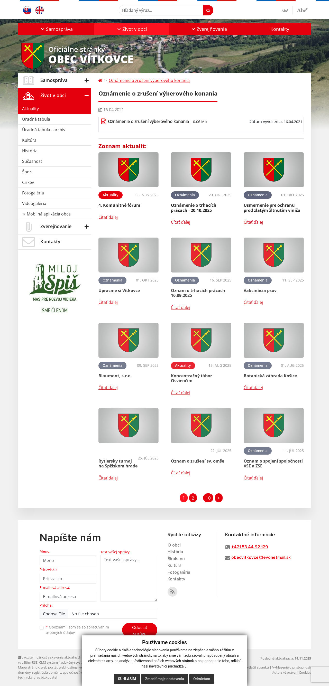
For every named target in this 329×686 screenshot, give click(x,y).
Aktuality (30, 108)
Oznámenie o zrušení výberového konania (149, 80)
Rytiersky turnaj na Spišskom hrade (118, 463)
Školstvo (176, 559)
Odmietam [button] (201, 679)
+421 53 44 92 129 (249, 547)
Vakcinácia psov (260, 290)
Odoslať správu (139, 630)
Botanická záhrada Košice (270, 376)
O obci (174, 545)
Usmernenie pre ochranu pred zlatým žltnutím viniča (272, 207)
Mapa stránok (28, 667)
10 (208, 498)
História (30, 151)
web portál (49, 667)
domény (24, 672)
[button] (56, 29)
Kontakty (279, 29)
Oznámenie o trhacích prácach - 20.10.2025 (193, 207)
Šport (27, 172)
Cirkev (28, 182)
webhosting (68, 667)
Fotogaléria (33, 193)
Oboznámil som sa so (77, 630)
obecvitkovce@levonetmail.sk (261, 558)
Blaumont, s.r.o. (115, 376)
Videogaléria (34, 203)
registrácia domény (46, 672)
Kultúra (29, 140)
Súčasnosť (32, 161)
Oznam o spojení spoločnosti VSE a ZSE (273, 463)
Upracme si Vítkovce (119, 290)
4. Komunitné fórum (119, 205)
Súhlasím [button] (127, 679)
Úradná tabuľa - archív (43, 130)
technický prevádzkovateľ (37, 677)
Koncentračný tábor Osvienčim (191, 378)
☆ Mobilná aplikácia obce (46, 214)
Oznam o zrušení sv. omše (197, 461)
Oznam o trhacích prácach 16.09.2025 (198, 293)
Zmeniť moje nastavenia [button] (164, 679)
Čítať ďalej (108, 217)
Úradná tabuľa (36, 119)
